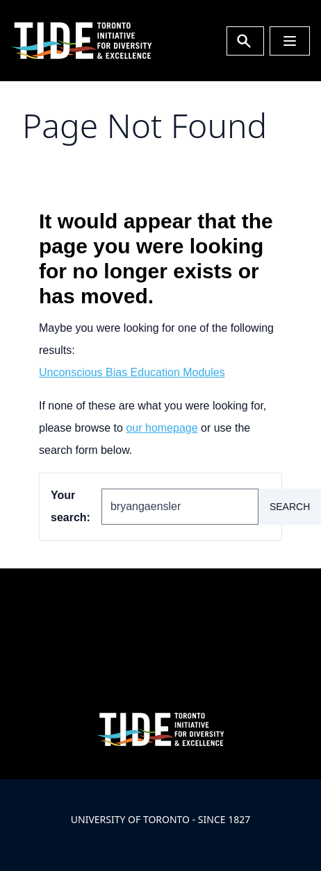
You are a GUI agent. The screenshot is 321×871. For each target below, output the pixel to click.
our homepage (161, 428)
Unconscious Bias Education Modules (132, 372)
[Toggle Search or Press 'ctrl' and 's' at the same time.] (245, 41)
